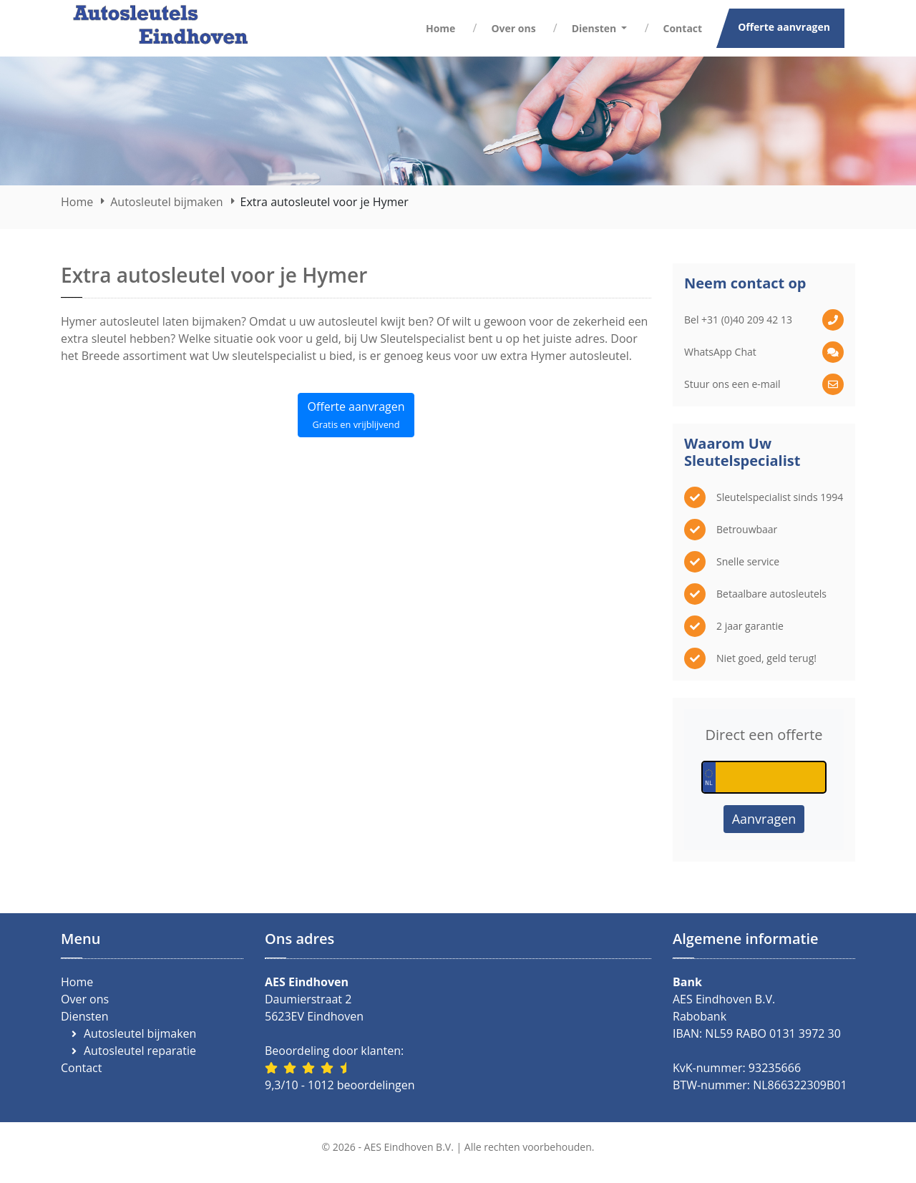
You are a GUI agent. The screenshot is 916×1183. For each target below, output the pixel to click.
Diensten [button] (595, 28)
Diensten (85, 1016)
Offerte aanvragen (784, 27)
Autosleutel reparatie (140, 1050)
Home (440, 28)
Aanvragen (764, 818)
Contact (683, 28)
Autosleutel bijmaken (166, 202)
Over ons (513, 28)
